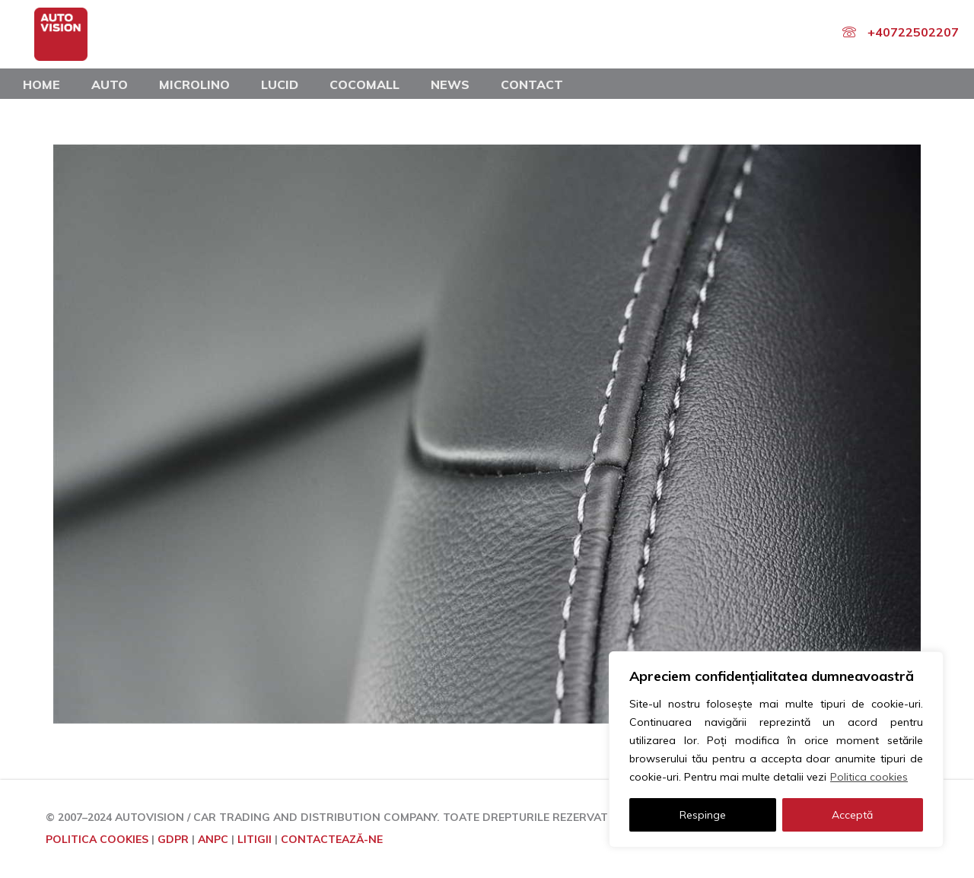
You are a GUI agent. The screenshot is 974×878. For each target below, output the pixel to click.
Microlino (194, 84)
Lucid (279, 84)
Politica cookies (869, 777)
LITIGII (254, 839)
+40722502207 (913, 32)
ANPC (213, 839)
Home (41, 84)
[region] (776, 749)
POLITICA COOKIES (97, 839)
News (450, 84)
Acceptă (852, 815)
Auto (109, 84)
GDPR (173, 839)
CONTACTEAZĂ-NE (332, 839)
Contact (532, 84)
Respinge (703, 815)
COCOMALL (364, 84)
